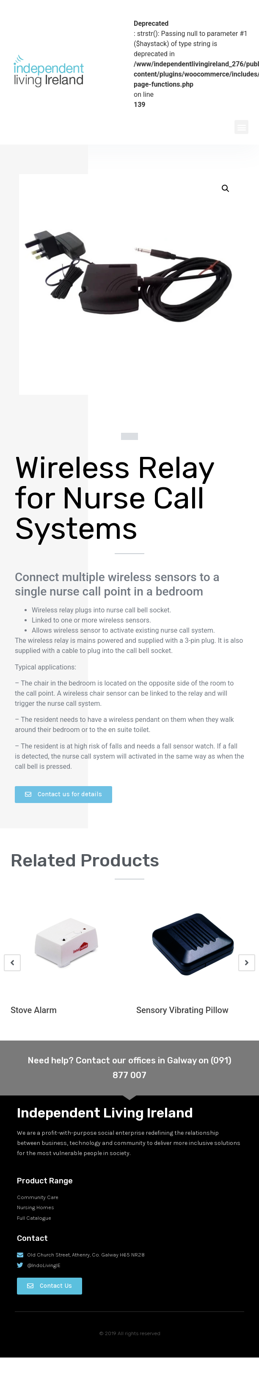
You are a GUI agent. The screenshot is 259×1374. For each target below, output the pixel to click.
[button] (241, 127)
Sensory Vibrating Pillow (182, 1010)
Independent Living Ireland (105, 1113)
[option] (67, 962)
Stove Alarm (34, 1010)
